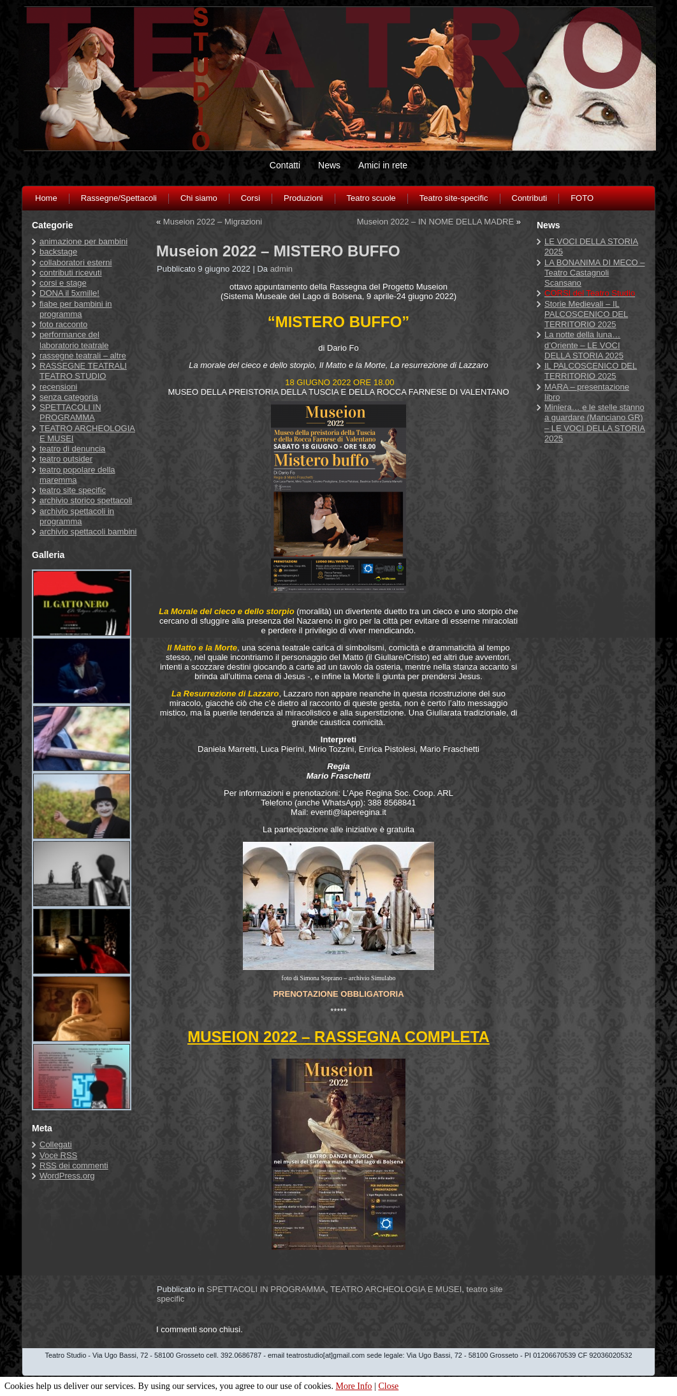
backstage (58, 251)
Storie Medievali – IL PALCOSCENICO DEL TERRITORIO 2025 (586, 314)
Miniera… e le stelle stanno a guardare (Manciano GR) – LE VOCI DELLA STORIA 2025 (594, 422)
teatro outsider (66, 459)
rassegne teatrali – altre (83, 355)
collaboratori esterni (76, 262)
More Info (353, 1386)
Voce (58, 1155)
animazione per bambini (83, 241)
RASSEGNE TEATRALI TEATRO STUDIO (83, 371)
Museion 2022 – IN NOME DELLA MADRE (435, 221)
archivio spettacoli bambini (88, 531)
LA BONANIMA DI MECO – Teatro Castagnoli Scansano (594, 273)
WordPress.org (67, 1175)
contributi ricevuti (71, 272)
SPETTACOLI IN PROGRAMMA (70, 412)
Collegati (56, 1144)
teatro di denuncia (72, 448)
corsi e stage (63, 283)
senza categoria (69, 397)
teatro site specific (73, 490)
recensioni (58, 387)
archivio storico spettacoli (86, 500)
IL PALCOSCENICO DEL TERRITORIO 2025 (590, 371)
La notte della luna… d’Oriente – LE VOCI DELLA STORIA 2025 (583, 345)
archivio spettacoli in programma (77, 516)
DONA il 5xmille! (69, 293)
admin (281, 269)
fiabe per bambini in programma (76, 309)
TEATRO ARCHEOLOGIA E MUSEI (396, 1289)
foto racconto (63, 324)
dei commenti (74, 1165)
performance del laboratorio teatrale (74, 339)
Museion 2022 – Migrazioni (212, 221)
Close (388, 1386)
